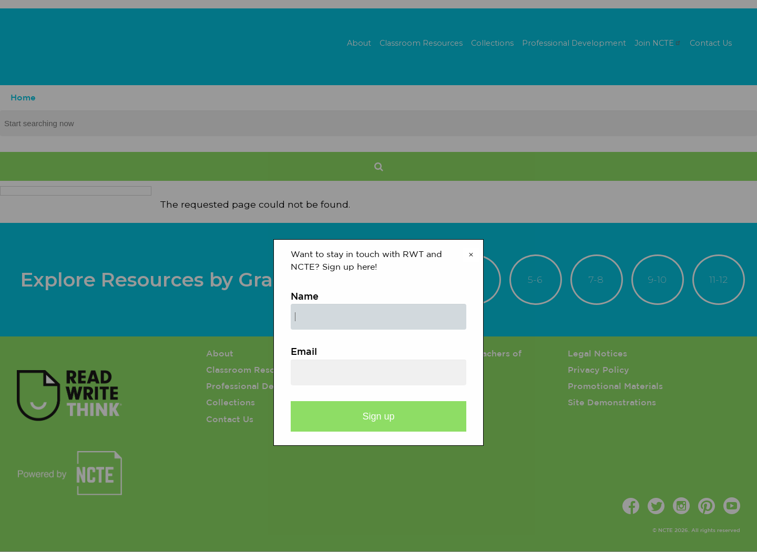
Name (305, 297)
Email (304, 352)
